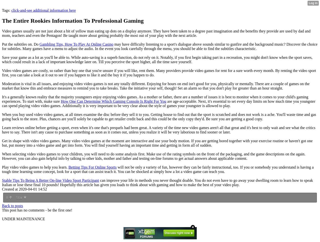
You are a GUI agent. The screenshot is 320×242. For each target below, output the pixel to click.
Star (21, 198)
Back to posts (12, 206)
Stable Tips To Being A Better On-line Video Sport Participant (50, 180)
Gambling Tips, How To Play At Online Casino (77, 44)
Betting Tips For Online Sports (92, 167)
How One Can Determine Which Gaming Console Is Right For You (113, 101)
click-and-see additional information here (43, 10)
